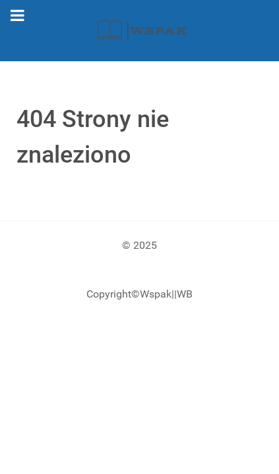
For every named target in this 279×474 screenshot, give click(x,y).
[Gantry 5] (139, 30)
